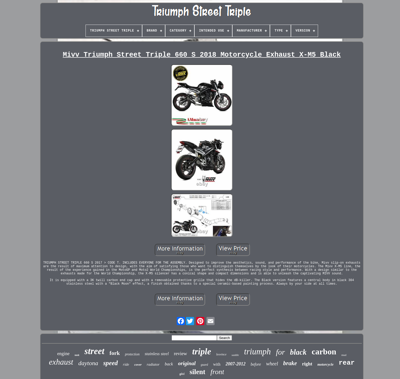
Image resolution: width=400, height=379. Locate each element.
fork (115, 353)
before (256, 364)
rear (346, 363)
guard (204, 364)
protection (132, 354)
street (94, 351)
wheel (272, 363)
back (169, 364)
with (216, 364)
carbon (324, 351)
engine (63, 353)
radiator (153, 364)
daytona (88, 363)
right (307, 363)
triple (201, 351)
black (298, 352)
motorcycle (325, 364)
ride (126, 364)
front (217, 372)
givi (182, 374)
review (180, 353)
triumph (257, 351)
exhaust (61, 361)
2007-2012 (236, 363)
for (280, 352)
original (187, 363)
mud (343, 354)
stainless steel (157, 353)
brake (290, 363)
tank (77, 355)
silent (197, 372)
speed (110, 363)
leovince (221, 354)
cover (138, 364)
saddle (235, 354)
